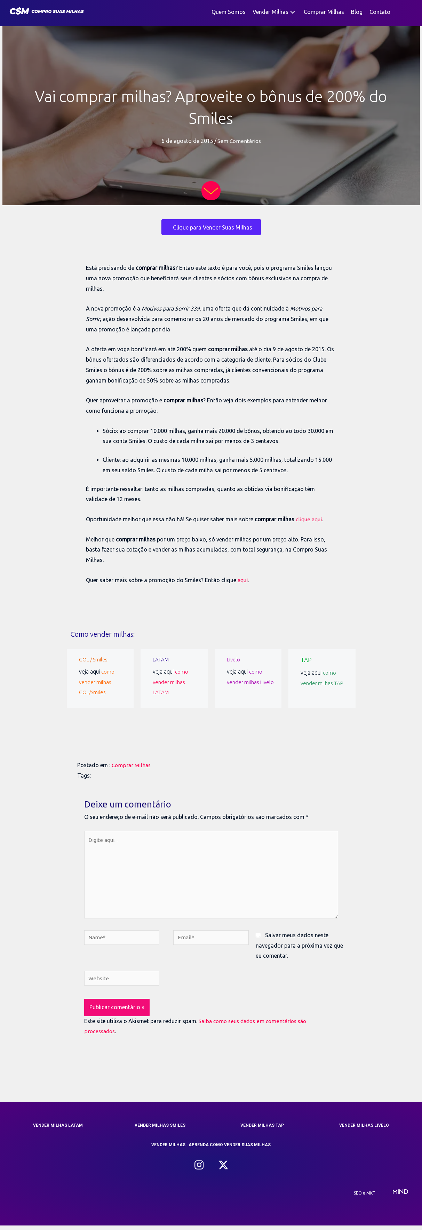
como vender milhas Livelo (245, 681)
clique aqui (309, 519)
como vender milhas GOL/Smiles (97, 681)
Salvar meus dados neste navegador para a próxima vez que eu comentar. (299, 949)
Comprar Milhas (132, 765)
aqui (243, 580)
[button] (292, 12)
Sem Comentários (239, 141)
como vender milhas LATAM (171, 681)
